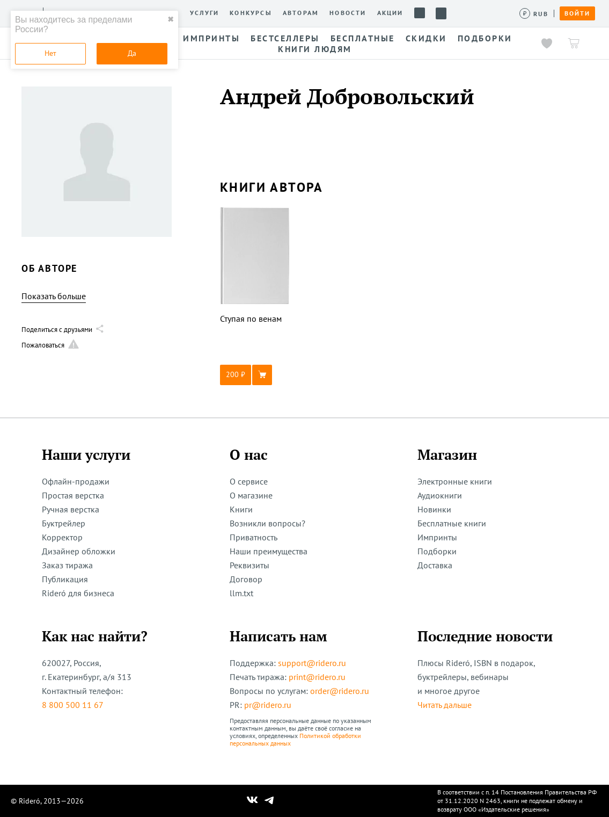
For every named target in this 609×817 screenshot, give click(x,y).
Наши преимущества (268, 551)
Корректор (62, 537)
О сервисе (249, 481)
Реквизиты (249, 565)
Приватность (253, 537)
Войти (577, 13)
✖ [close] (170, 19)
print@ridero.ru (317, 676)
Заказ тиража (67, 565)
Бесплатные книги (451, 523)
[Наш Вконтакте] (252, 801)
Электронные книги (454, 481)
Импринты (437, 537)
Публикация (65, 579)
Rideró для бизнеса (78, 593)
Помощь (419, 13)
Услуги (204, 13)
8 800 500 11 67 (73, 704)
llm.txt (241, 593)
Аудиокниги (439, 495)
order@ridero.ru (339, 690)
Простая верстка (73, 495)
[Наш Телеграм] (268, 801)
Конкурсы (251, 13)
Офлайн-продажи (75, 481)
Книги (241, 509)
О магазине (251, 495)
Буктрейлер (63, 523)
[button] (255, 375)
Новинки (434, 509)
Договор (246, 579)
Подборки (437, 551)
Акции (390, 13)
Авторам (301, 13)
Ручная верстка (70, 509)
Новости (347, 13)
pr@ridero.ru (267, 704)
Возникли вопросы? (267, 523)
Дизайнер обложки (78, 551)
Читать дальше (444, 704)
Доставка (434, 565)
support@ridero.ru (312, 662)
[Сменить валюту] (534, 13)
